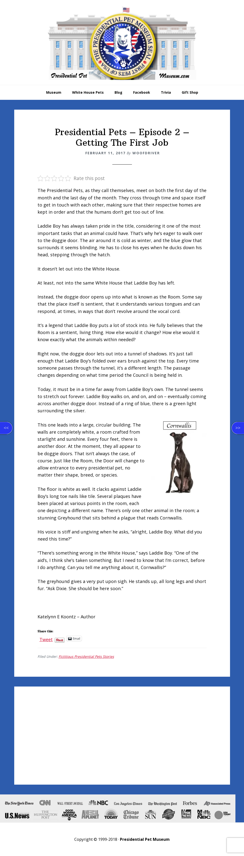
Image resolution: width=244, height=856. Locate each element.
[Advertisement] (122, 735)
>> (237, 428)
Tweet (46, 638)
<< (6, 428)
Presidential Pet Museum (122, 43)
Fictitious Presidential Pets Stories (86, 656)
